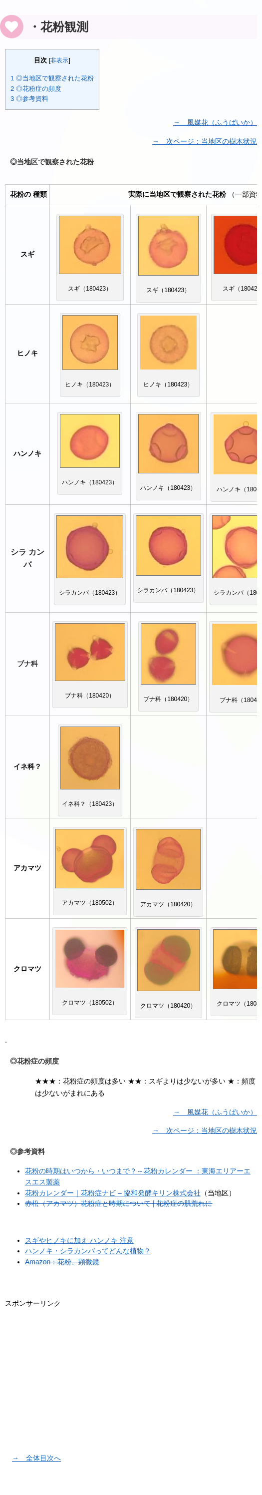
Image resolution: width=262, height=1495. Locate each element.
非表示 (59, 60)
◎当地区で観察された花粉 (52, 78)
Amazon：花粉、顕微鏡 (62, 1259)
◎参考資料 (29, 98)
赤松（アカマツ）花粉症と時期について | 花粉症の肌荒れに (118, 1202)
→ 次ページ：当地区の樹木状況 (204, 140)
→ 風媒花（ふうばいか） (215, 121)
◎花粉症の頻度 (35, 88)
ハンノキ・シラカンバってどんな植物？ (88, 1248)
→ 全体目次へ (36, 1455)
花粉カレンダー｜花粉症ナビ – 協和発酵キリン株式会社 (113, 1191)
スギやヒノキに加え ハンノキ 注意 (79, 1238)
